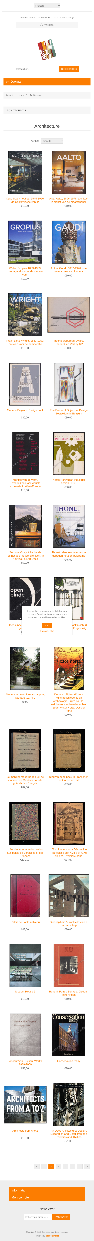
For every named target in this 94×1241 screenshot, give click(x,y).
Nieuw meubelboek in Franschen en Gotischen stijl (68, 778)
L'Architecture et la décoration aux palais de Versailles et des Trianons (25, 853)
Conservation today (68, 1061)
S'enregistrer (27, 18)
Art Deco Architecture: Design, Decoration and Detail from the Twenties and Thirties (68, 1134)
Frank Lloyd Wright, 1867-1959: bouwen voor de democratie (25, 342)
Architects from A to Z (25, 1130)
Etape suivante (80, 1166)
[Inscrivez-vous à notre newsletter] (38, 1217)
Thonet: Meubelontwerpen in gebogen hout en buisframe (69, 554)
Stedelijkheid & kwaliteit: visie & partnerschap (68, 924)
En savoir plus (47, 631)
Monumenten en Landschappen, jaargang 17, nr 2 (25, 696)
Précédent (37, 1166)
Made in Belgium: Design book (25, 410)
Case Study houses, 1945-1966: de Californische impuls (25, 200)
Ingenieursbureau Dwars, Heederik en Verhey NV (69, 342)
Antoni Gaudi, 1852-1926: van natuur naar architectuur (69, 270)
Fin (87, 1166)
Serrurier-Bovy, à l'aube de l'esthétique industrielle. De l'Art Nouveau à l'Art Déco (25, 555)
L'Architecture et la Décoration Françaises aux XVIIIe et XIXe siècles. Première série (69, 853)
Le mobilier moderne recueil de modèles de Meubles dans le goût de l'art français (25, 780)
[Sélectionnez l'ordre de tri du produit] (52, 141)
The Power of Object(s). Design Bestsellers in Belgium (68, 412)
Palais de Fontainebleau (25, 922)
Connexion (44, 18)
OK (47, 625)
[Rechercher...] (37, 69)
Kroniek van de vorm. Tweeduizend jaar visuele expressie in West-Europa (25, 483)
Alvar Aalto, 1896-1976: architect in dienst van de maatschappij (68, 200)
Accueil (9, 95)
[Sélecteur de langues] (47, 5)
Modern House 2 (25, 991)
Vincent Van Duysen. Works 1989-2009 (25, 1063)
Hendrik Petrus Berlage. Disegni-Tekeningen (68, 993)
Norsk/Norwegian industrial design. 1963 (69, 481)
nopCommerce (52, 1236)
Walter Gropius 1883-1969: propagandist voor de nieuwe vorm (25, 271)
